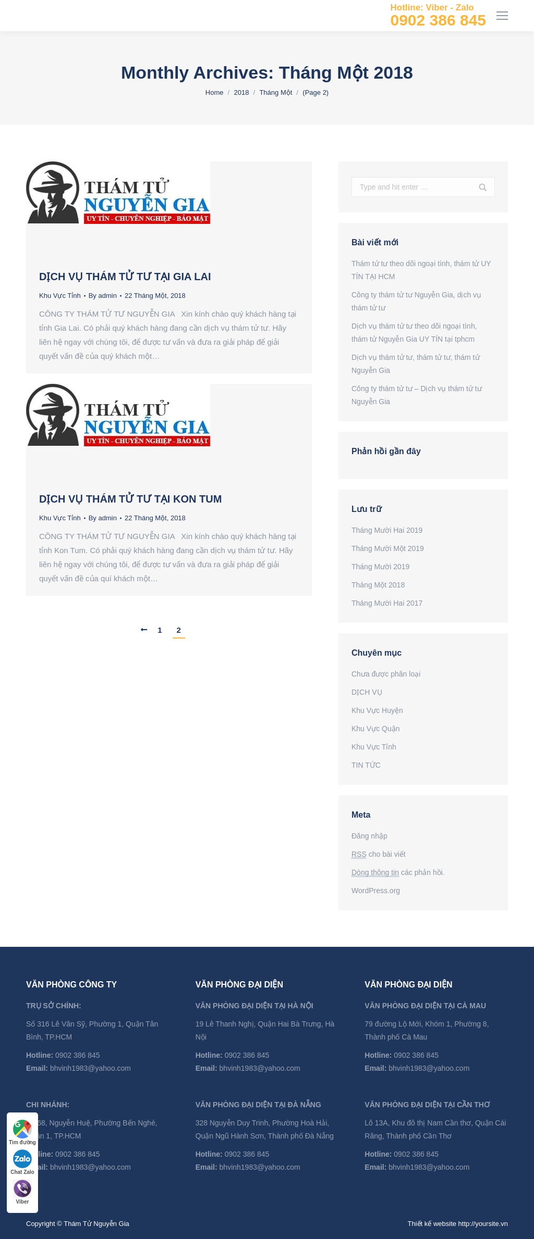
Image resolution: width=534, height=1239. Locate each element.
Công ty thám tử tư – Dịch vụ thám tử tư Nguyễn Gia (416, 395)
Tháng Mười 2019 (380, 566)
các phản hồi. (398, 872)
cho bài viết (378, 854)
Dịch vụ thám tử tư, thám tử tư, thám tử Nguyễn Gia (415, 363)
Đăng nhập (369, 836)
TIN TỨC (366, 765)
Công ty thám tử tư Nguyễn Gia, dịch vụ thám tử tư (416, 301)
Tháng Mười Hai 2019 (386, 530)
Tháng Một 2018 (378, 585)
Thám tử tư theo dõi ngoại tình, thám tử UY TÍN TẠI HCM (421, 270)
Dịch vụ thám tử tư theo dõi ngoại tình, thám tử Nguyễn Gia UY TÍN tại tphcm (414, 332)
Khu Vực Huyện (377, 710)
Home (214, 92)
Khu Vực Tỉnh (60, 295)
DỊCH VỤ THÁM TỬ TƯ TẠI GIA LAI (125, 276)
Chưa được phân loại (385, 674)
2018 (241, 92)
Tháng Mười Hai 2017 (386, 603)
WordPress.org (375, 890)
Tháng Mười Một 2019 (387, 548)
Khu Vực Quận (375, 728)
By (103, 295)
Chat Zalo (22, 1162)
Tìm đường (22, 1132)
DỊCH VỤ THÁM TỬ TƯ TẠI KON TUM (130, 499)
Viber (22, 1192)
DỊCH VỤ (366, 692)
